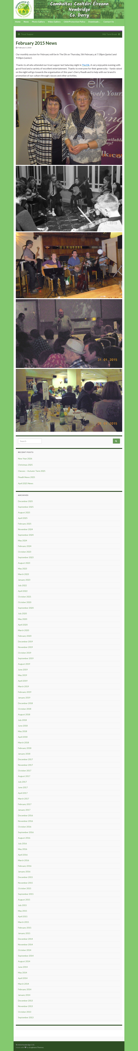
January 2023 (24, 580)
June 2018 (23, 725)
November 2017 (25, 765)
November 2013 (25, 1006)
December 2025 (25, 501)
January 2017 (24, 810)
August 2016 (24, 838)
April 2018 (22, 737)
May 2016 (22, 849)
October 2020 (24, 602)
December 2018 (25, 703)
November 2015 (25, 882)
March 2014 (23, 983)
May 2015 (22, 911)
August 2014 (24, 961)
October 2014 (24, 950)
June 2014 (23, 967)
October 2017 (24, 770)
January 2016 (24, 871)
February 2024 (24, 546)
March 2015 (23, 922)
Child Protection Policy (74, 22)
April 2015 (22, 916)
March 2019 (23, 686)
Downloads (94, 22)
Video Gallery (54, 22)
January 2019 (24, 697)
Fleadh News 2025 (26, 477)
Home (18, 22)
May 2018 (22, 731)
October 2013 (24, 1012)
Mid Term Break (110, 34)
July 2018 (22, 720)
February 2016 (24, 866)
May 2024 (22, 540)
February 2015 (24, 927)
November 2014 (25, 944)
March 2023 (23, 574)
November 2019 (25, 647)
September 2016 (26, 832)
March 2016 (23, 860)
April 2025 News (25, 483)
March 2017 (23, 798)
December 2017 (25, 759)
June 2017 (23, 787)
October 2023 (24, 551)
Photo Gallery (38, 22)
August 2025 (24, 512)
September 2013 (26, 1017)
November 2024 (25, 529)
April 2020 (22, 624)
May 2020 (22, 619)
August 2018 (24, 714)
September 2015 (26, 894)
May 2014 (22, 972)
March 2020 (23, 630)
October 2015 (24, 888)
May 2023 (22, 568)
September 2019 (26, 658)
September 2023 (26, 557)
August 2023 (24, 563)
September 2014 (26, 955)
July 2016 (22, 843)
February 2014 (24, 989)
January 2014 (24, 995)
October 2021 (24, 596)
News (26, 22)
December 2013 (25, 1000)
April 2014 (22, 978)
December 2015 (25, 877)
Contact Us (108, 22)
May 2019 (22, 675)
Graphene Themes (36, 1047)
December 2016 (25, 815)
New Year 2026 (25, 458)
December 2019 (25, 641)
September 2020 (26, 608)
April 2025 (22, 518)
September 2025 (26, 507)
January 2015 (24, 933)
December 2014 (25, 939)
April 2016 (22, 854)
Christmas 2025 (25, 464)
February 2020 (24, 636)
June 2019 (23, 669)
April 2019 (22, 681)
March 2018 (23, 742)
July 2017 (22, 781)
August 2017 (24, 776)
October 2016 (24, 826)
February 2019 (24, 692)
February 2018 (24, 748)
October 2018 (24, 709)
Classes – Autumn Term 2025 (31, 471)
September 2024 (26, 535)
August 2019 (24, 664)
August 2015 (24, 899)
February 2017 (24, 804)
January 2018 (24, 753)
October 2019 (24, 652)
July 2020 (22, 613)
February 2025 (24, 523)
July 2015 (22, 905)
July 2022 (22, 585)
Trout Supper (27, 34)
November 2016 (25, 821)
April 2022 (22, 591)
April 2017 (22, 793)
